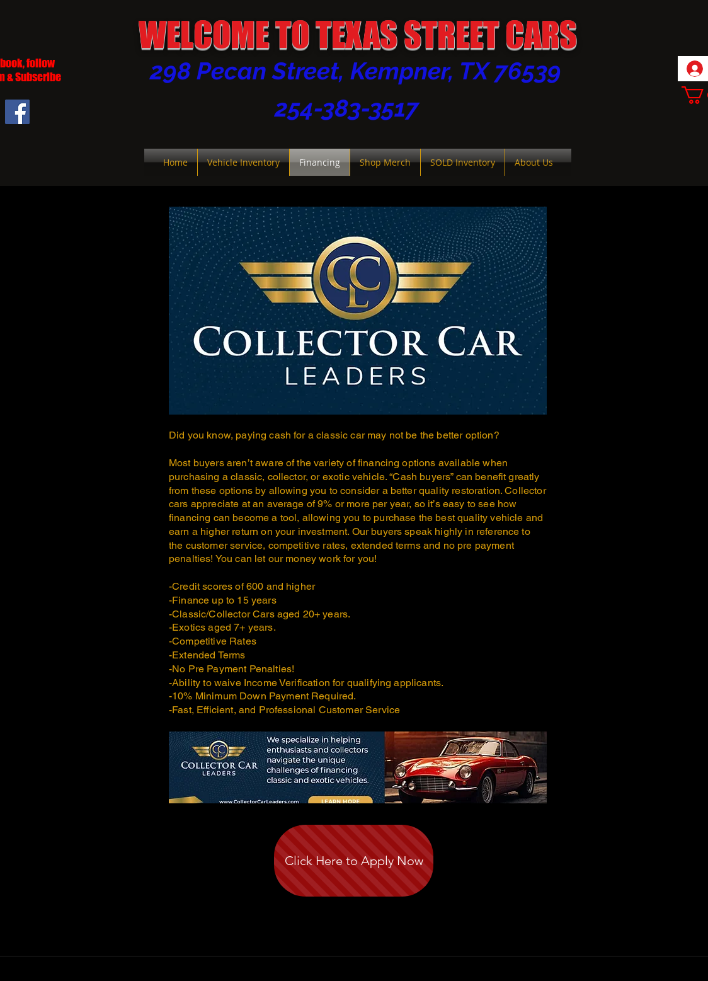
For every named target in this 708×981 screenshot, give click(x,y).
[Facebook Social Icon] (17, 112)
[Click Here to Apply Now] (353, 861)
